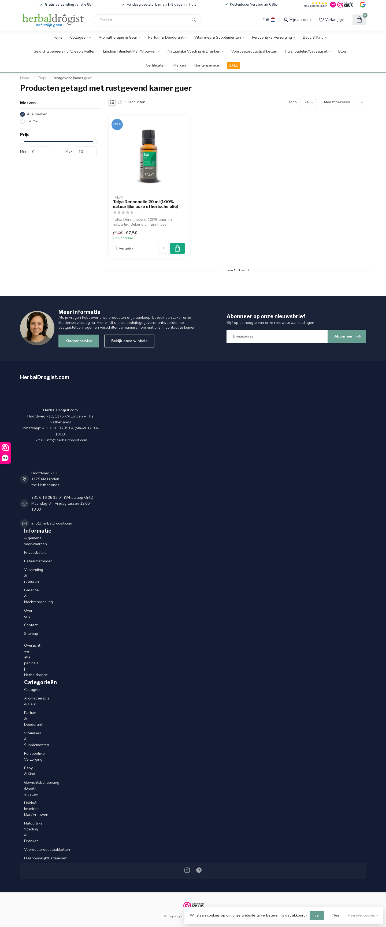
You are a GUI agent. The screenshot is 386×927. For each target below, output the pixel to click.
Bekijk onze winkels (129, 340)
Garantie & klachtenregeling (30, 596)
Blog (342, 51)
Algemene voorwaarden (30, 541)
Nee (335, 915)
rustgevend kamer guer (73, 78)
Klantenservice (206, 65)
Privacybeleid (30, 552)
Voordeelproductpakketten (254, 51)
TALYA (32, 121)
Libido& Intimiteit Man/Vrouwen (130, 51)
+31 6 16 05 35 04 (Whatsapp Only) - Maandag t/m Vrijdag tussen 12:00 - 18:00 (63, 503)
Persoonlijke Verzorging (272, 37)
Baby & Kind (313, 37)
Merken (179, 65)
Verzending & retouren (30, 575)
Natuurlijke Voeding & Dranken (194, 51)
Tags (42, 78)
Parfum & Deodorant (165, 37)
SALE (233, 65)
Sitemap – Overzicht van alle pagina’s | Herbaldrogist (30, 654)
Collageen (79, 37)
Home (57, 37)
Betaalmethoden (30, 561)
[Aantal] (163, 248)
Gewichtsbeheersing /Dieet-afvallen (64, 51)
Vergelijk (126, 248)
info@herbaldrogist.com (51, 523)
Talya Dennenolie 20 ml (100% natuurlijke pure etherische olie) (145, 204)
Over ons (28, 613)
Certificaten (156, 65)
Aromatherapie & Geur (118, 37)
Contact (30, 625)
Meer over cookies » (362, 915)
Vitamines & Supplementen (217, 37)
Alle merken (37, 114)
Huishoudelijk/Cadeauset (306, 51)
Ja (317, 915)
